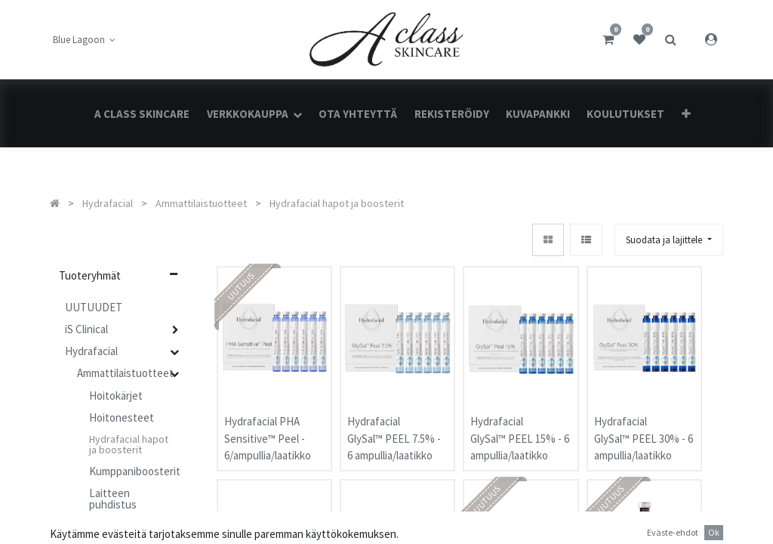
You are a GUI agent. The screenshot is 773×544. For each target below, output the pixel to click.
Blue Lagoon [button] (80, 39)
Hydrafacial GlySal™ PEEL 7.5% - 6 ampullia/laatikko (394, 422)
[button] (685, 113)
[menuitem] (142, 113)
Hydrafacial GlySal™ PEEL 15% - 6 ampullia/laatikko (519, 422)
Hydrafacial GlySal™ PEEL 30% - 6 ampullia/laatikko (643, 422)
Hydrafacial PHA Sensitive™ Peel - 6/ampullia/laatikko (267, 422)
